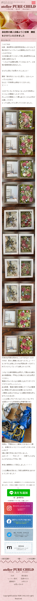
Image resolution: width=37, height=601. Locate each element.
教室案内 (25, 576)
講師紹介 (12, 581)
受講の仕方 (25, 578)
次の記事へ (32, 559)
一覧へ (19, 559)
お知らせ (25, 581)
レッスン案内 (12, 578)
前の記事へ (6, 559)
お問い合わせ (18, 584)
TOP (12, 576)
